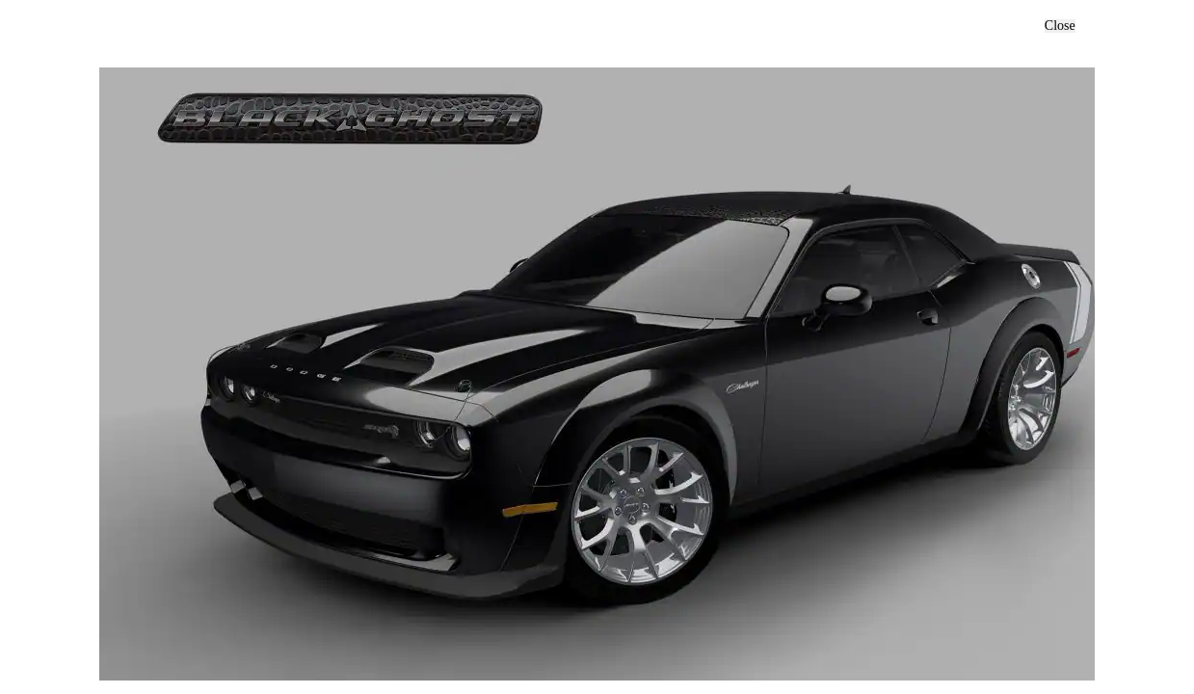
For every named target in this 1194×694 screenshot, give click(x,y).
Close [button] (1060, 26)
